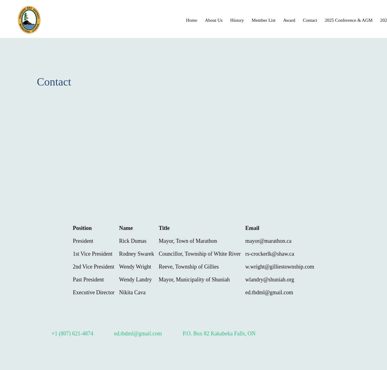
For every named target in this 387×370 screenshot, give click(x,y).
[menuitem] (191, 20)
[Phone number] (68, 333)
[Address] (215, 333)
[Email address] (133, 333)
